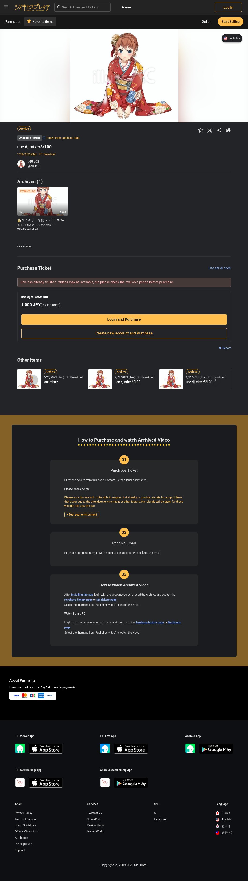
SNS (156, 804)
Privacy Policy (23, 813)
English (232, 38)
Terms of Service (25, 819)
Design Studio (96, 825)
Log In (228, 7)
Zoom (13, 114)
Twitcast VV (94, 813)
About (18, 804)
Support (20, 850)
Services (92, 804)
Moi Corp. (140, 865)
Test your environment (82, 514)
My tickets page (106, 599)
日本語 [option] (223, 813)
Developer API (24, 844)
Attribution (21, 837)
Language (222, 804)
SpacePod (93, 819)
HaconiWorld (95, 831)
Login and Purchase (124, 319)
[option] (224, 813)
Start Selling (231, 21)
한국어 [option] (223, 826)
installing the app (82, 594)
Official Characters (26, 831)
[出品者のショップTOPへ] (228, 130)
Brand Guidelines (25, 825)
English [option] (223, 819)
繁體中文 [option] (224, 832)
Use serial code (219, 268)
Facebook (160, 819)
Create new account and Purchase (124, 333)
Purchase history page (78, 599)
